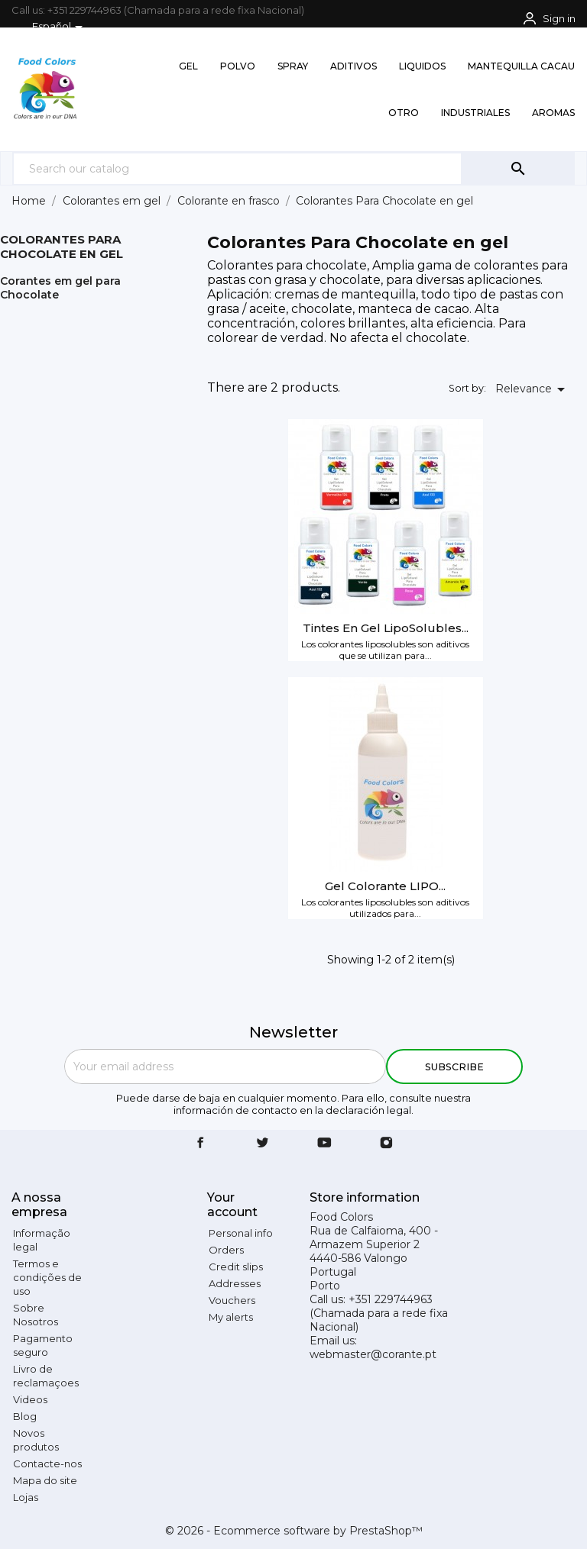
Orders (226, 1250)
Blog (25, 1416)
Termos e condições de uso (47, 1277)
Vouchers (232, 1300)
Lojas (25, 1497)
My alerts (231, 1317)
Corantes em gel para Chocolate (60, 288)
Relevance (532, 389)
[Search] (237, 168)
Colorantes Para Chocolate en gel (61, 246)
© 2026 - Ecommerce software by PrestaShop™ (294, 1531)
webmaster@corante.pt (373, 1354)
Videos (30, 1399)
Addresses (235, 1283)
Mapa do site (45, 1480)
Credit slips (236, 1266)
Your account (232, 1204)
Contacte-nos (47, 1463)
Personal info (241, 1233)
